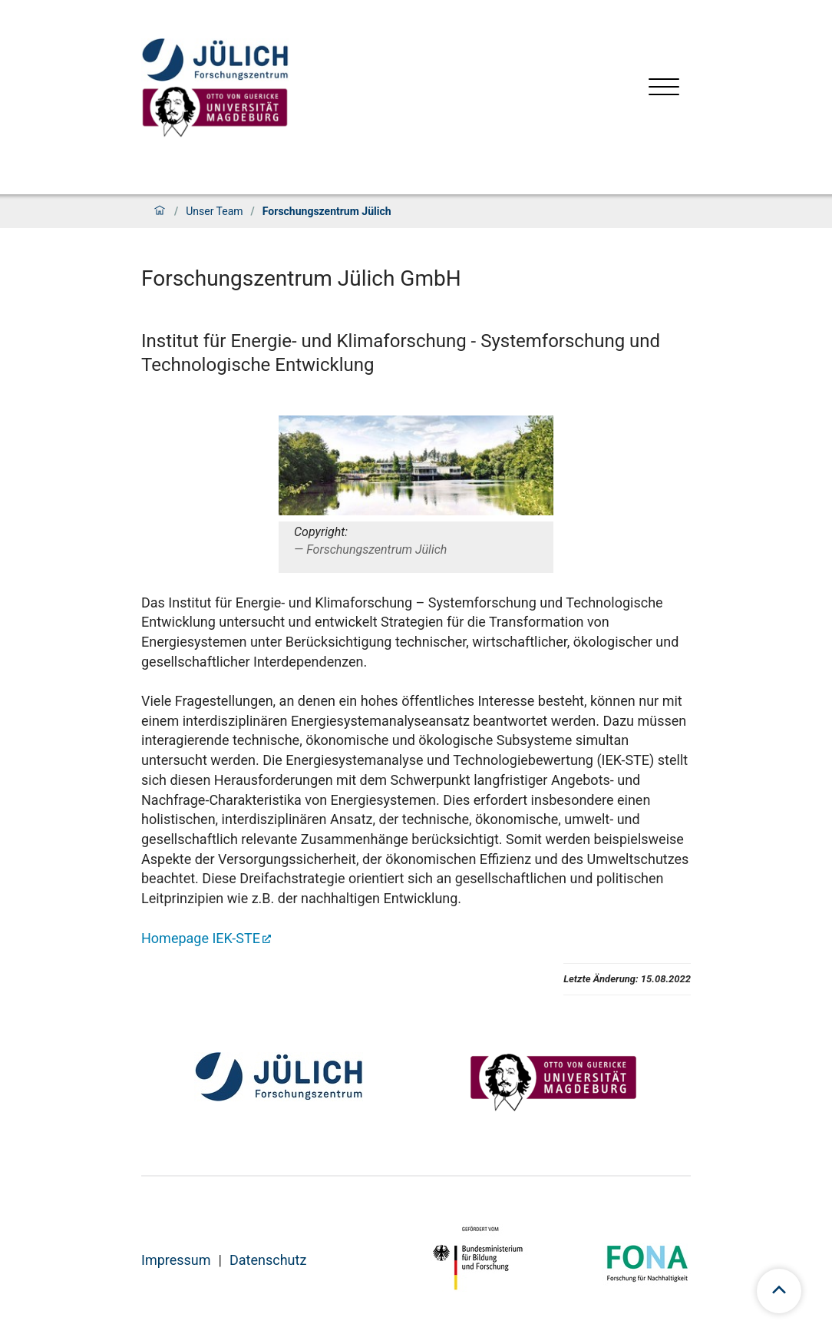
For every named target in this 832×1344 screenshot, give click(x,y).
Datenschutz (267, 1260)
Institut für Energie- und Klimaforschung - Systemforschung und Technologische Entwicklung (400, 353)
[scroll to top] (779, 1291)
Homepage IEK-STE (200, 938)
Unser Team (214, 211)
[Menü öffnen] (664, 88)
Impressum (176, 1260)
